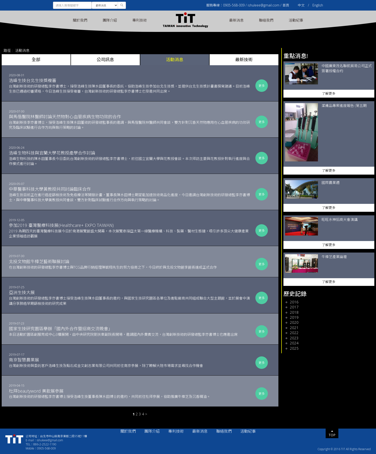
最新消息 (236, 20)
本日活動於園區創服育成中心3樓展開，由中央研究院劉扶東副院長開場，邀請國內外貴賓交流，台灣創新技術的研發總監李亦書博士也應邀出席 (130, 331)
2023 (294, 338)
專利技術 (139, 20)
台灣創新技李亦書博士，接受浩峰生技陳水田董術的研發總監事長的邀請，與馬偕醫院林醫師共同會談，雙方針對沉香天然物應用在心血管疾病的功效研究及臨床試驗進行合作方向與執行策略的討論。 (130, 122)
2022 (294, 332)
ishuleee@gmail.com (263, 5)
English (317, 5)
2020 (294, 322)
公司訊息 (105, 59)
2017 (294, 307)
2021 (294, 327)
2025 (294, 348)
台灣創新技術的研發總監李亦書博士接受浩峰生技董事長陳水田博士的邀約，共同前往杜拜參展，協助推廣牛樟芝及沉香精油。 (130, 393)
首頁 (285, 5)
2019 (294, 317)
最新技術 (244, 59)
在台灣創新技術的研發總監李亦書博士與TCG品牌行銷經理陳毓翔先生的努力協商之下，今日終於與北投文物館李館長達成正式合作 (130, 264)
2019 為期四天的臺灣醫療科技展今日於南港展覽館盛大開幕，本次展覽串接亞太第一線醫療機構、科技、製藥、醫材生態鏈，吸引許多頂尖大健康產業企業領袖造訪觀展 (130, 230)
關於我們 (80, 20)
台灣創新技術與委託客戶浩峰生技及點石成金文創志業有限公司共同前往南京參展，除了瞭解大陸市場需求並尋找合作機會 (130, 362)
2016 (294, 302)
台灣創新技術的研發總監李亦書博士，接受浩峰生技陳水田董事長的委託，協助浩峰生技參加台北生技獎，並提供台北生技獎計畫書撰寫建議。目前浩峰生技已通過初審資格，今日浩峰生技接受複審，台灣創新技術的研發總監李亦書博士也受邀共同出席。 (130, 85)
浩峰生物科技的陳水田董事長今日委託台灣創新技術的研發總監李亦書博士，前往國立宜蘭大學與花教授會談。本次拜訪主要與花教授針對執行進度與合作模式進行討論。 (130, 158)
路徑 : (8, 50)
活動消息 (22, 50)
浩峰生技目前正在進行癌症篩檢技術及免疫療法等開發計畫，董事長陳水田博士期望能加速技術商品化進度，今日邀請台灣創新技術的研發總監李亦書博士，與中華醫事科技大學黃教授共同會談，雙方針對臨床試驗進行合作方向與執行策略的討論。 (130, 194)
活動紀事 (296, 20)
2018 (294, 312)
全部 (36, 59)
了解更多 (328, 93)
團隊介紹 (110, 20)
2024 (294, 343)
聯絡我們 (266, 20)
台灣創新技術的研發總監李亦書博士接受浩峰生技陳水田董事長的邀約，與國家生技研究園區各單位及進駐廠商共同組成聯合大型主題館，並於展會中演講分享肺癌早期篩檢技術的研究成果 (130, 297)
